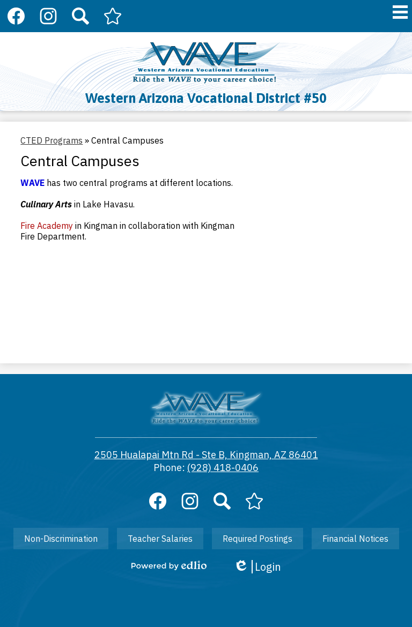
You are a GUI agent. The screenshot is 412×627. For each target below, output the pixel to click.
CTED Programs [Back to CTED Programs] (51, 140)
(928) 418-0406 (223, 467)
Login (257, 566)
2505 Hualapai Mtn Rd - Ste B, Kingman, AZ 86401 (206, 455)
